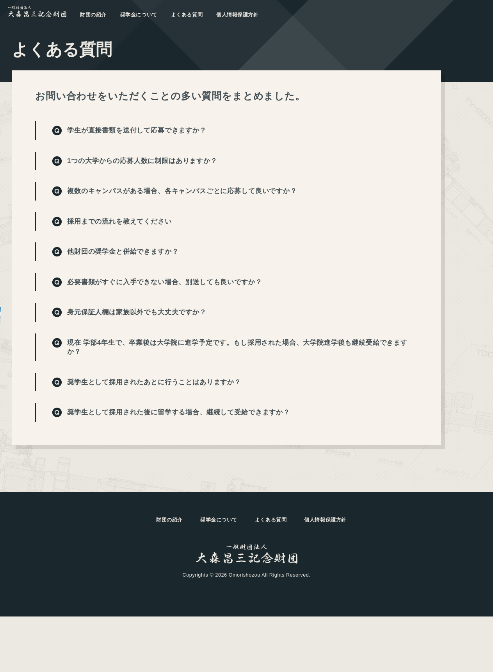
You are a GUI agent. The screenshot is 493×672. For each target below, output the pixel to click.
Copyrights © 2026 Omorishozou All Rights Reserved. (247, 575)
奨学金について (138, 15)
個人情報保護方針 (237, 15)
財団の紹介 (93, 15)
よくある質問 (187, 15)
